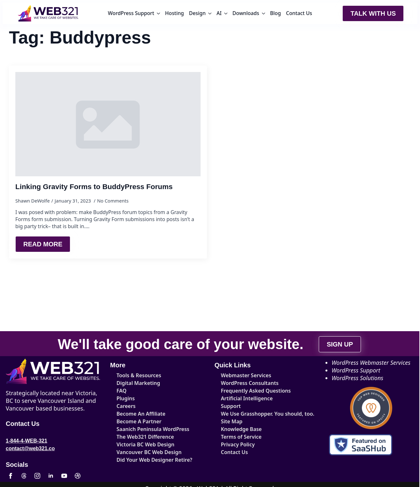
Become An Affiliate (141, 413)
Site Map (232, 421)
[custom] (24, 476)
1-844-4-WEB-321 (26, 440)
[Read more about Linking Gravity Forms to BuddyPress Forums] (42, 244)
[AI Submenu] (226, 13)
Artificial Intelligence (247, 398)
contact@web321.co (30, 448)
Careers (126, 406)
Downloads (246, 13)
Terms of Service (241, 436)
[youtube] (64, 476)
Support (231, 406)
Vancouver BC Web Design (149, 452)
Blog (275, 13)
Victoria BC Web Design (145, 444)
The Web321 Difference (145, 436)
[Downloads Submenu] (263, 13)
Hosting (174, 13)
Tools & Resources (139, 375)
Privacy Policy (238, 444)
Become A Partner (139, 421)
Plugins (126, 398)
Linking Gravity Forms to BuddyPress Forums (94, 187)
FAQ (121, 390)
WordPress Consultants (250, 383)
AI (219, 13)
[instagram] (37, 476)
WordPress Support (131, 13)
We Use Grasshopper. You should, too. (260, 413)
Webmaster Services (246, 375)
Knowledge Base (241, 429)
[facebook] (10, 476)
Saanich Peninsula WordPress (153, 429)
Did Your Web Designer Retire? (154, 459)
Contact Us (299, 13)
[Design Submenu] (210, 13)
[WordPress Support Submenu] (158, 13)
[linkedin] (51, 476)
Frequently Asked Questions (256, 390)
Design (197, 13)
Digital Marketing (138, 383)
